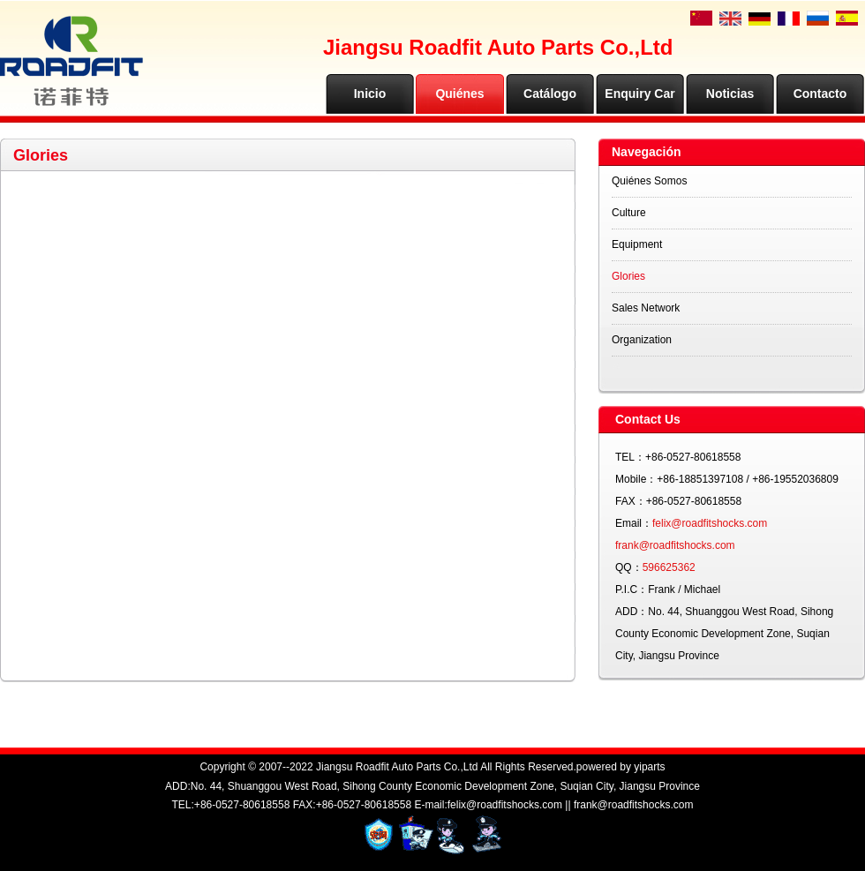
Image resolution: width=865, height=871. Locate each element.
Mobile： (636, 479)
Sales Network (646, 308)
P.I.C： (631, 589)
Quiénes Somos (649, 181)
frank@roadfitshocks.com (675, 545)
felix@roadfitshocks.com (709, 523)
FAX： (630, 501)
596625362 (669, 567)
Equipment (637, 244)
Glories (628, 276)
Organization (642, 340)
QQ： (629, 567)
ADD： (631, 611)
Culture (629, 212)
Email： (633, 523)
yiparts (649, 767)
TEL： (630, 457)
